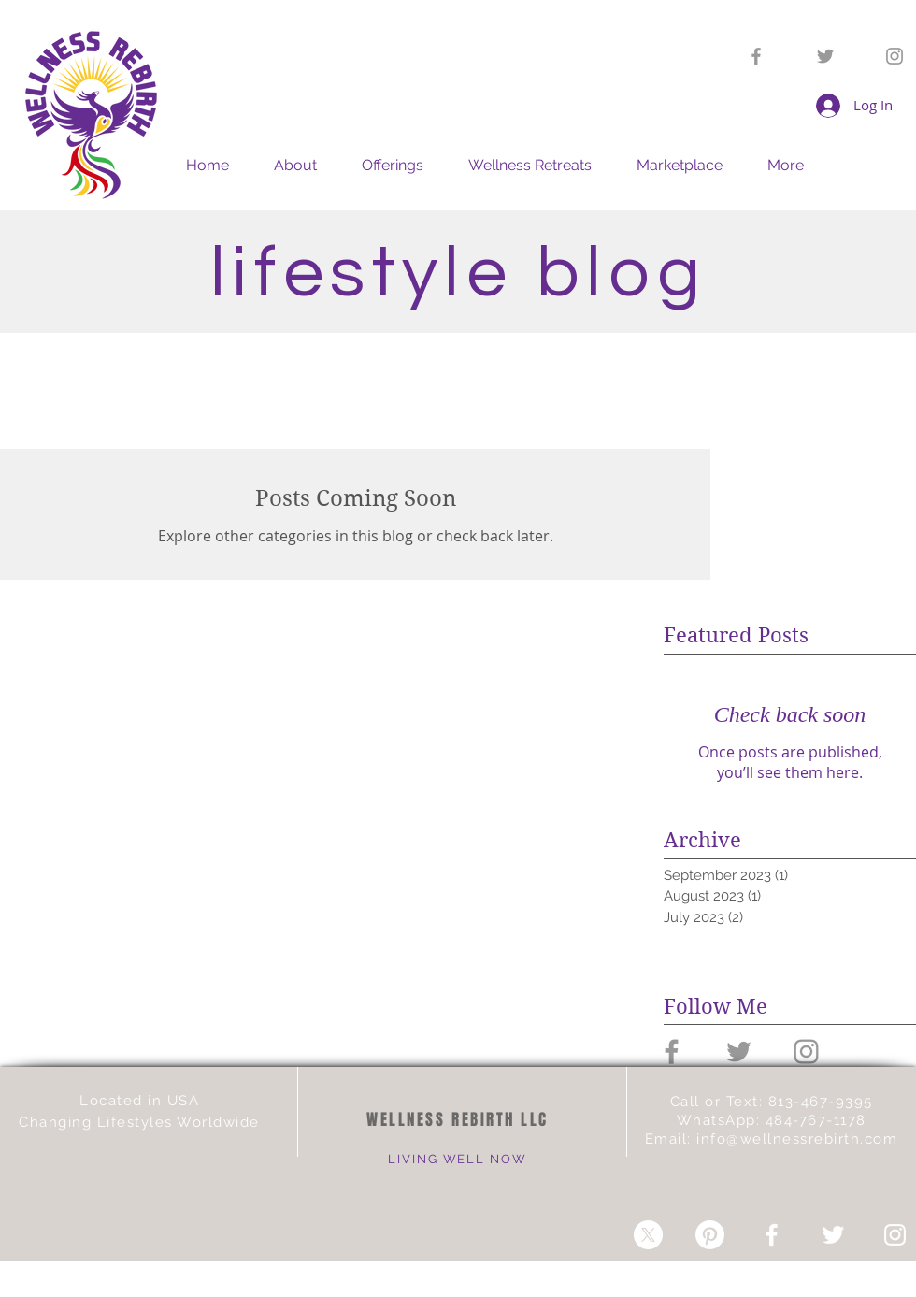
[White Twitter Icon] (833, 1234)
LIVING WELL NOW (457, 1159)
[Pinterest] (709, 1234)
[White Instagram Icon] (894, 1234)
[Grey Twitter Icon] (825, 56)
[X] (648, 1234)
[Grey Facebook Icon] (756, 56)
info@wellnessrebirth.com (796, 1139)
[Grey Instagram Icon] (894, 56)
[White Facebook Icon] (771, 1234)
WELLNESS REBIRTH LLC (457, 1119)
